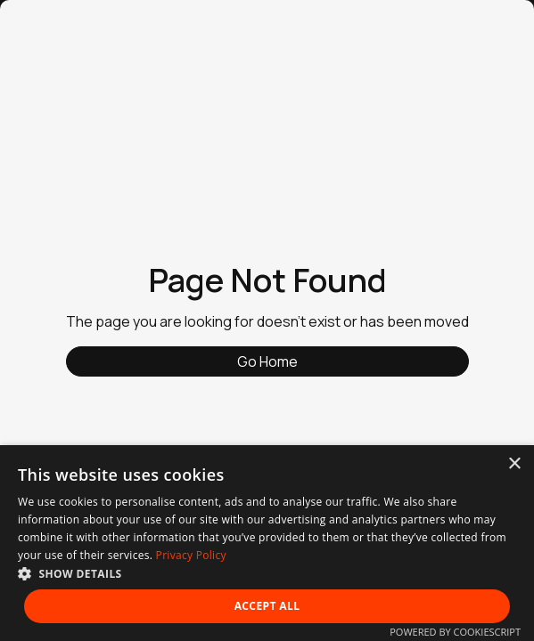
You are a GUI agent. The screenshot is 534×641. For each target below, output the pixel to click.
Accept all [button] (267, 605)
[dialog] (267, 543)
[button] (267, 573)
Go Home (267, 361)
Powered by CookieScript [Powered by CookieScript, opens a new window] (455, 631)
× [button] (514, 464)
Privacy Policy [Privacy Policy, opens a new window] (191, 555)
